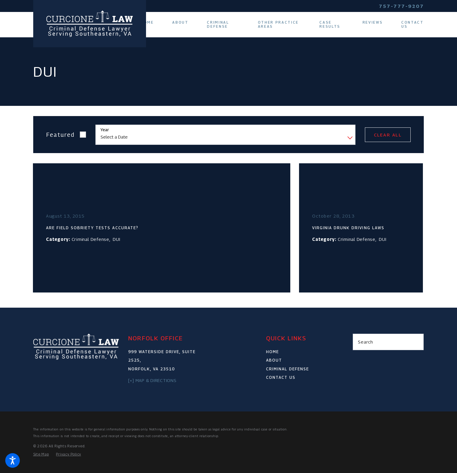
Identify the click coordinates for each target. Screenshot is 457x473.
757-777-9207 (401, 6)
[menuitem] (152, 22)
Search (365, 341)
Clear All (388, 134)
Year (105, 129)
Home (272, 351)
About (274, 360)
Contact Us (281, 377)
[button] (12, 460)
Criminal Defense (287, 369)
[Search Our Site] (416, 342)
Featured (60, 134)
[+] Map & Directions (152, 380)
